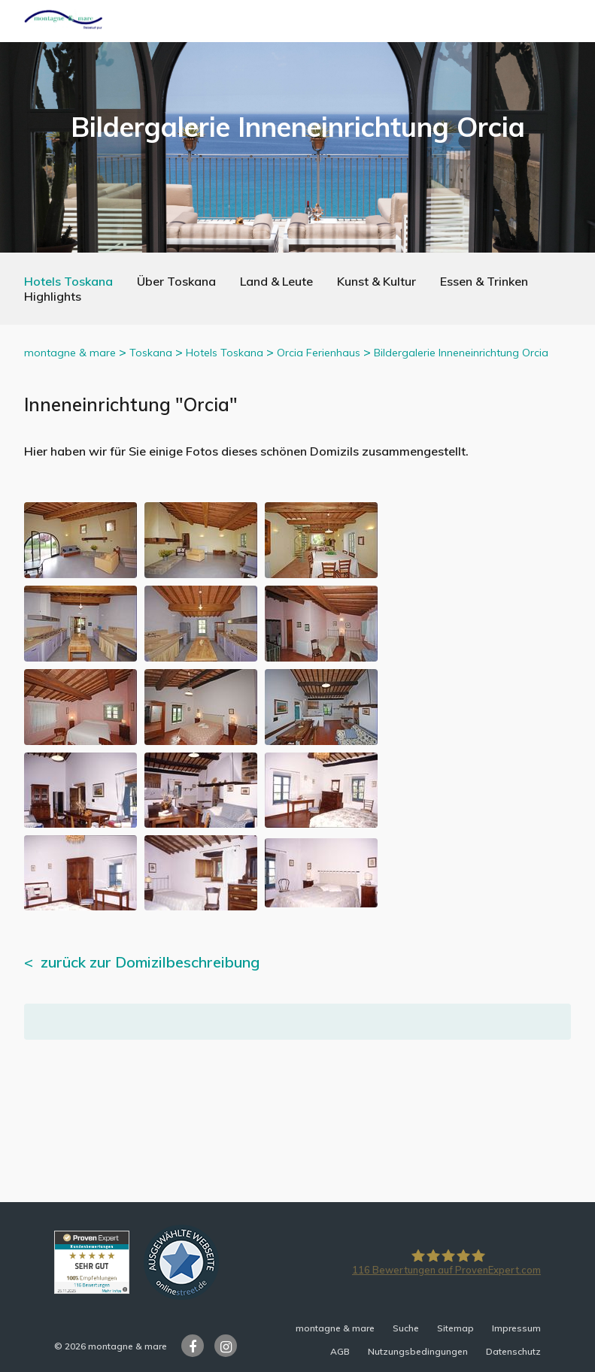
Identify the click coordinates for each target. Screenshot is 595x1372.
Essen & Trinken (484, 281)
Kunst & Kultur (376, 281)
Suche (406, 1328)
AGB (340, 1351)
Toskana (150, 352)
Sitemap (455, 1328)
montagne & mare (70, 352)
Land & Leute (276, 281)
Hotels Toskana (68, 281)
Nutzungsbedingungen (418, 1351)
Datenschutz (513, 1351)
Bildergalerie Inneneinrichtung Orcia (461, 352)
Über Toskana (176, 281)
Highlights (52, 296)
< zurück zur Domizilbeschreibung (142, 962)
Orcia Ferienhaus (318, 352)
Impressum (516, 1328)
